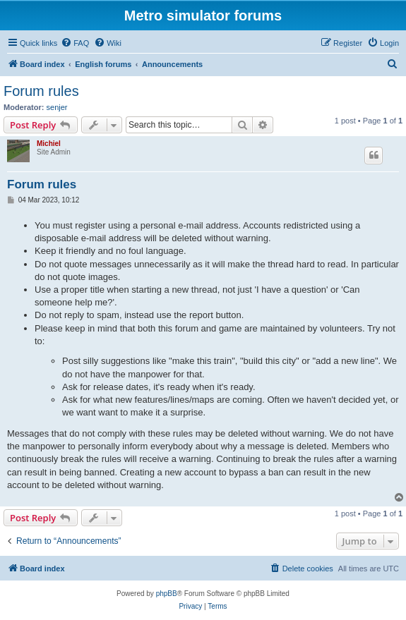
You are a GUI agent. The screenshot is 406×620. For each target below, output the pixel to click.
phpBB (166, 593)
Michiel (49, 143)
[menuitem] (75, 43)
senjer (57, 107)
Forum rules (41, 91)
